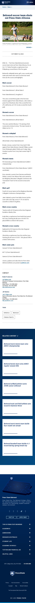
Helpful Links (7, 554)
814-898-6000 (27, 564)
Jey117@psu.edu (7, 294)
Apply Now (22, 517)
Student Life (7, 541)
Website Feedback (24, 586)
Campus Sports (9, 317)
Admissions (6, 533)
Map (16, 586)
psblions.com (25, 263)
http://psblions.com (7, 300)
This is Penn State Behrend (12, 524)
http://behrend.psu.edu (8, 287)
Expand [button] (28, 47)
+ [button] (29, 524)
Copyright (10, 586)
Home (4, 7)
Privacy (7, 582)
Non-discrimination (16, 582)
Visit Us (11, 517)
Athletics (7, 313)
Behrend (16, 313)
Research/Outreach (9, 537)
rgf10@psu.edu (6, 279)
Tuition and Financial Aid (11, 550)
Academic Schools (9, 545)
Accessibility (25, 582)
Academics (6, 528)
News (9, 7)
